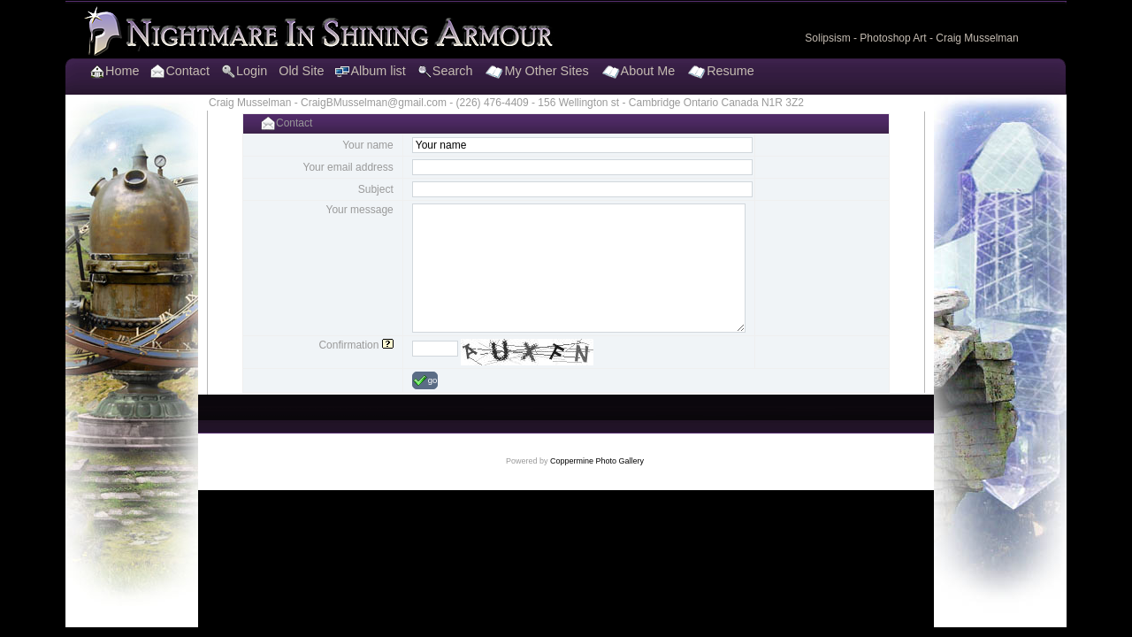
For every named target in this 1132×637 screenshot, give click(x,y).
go (425, 380)
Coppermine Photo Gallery (597, 461)
